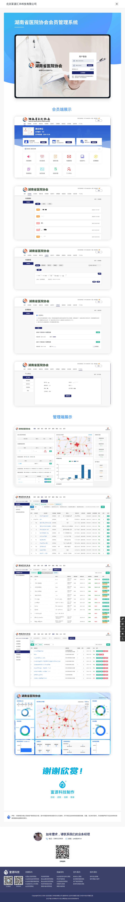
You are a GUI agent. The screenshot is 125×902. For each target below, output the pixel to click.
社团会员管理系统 (30, 876)
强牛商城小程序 (94, 879)
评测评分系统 (61, 884)
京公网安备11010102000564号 (69, 898)
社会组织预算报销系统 (32, 881)
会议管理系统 (29, 886)
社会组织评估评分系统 (63, 876)
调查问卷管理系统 (46, 886)
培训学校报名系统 (46, 884)
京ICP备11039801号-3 (53, 898)
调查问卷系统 (61, 886)
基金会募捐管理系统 (47, 879)
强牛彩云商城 (94, 876)
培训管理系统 (45, 876)
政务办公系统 (77, 876)
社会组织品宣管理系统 (32, 879)
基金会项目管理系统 (47, 881)
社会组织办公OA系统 (31, 884)
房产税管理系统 (78, 881)
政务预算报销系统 (78, 879)
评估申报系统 (61, 879)
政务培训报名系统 (78, 884)
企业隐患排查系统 (62, 881)
